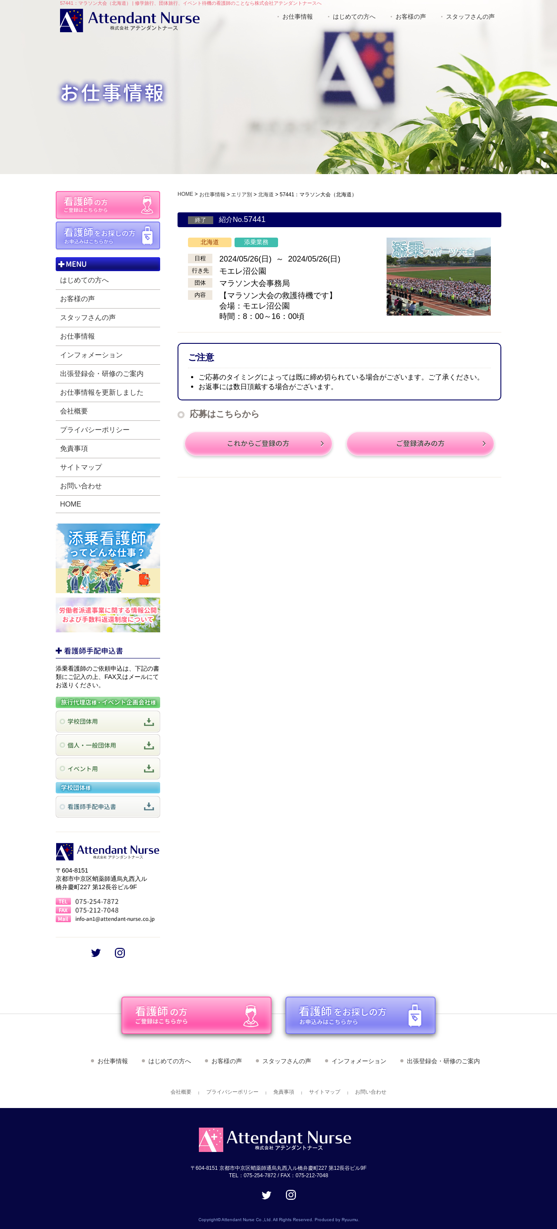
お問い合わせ (81, 486)
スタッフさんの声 (470, 16)
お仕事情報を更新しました (102, 392)
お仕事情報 (297, 16)
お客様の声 (411, 16)
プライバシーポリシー (95, 429)
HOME (70, 504)
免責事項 (74, 448)
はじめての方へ (354, 16)
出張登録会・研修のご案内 (102, 373)
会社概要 (74, 411)
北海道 (266, 194)
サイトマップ (81, 467)
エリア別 (241, 194)
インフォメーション (91, 355)
